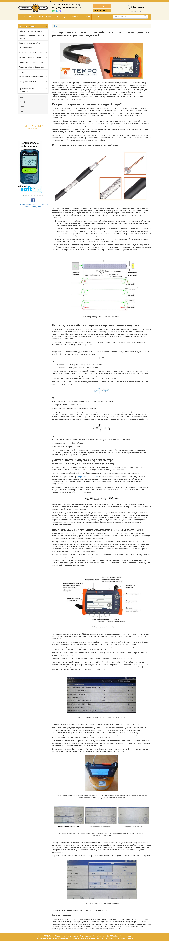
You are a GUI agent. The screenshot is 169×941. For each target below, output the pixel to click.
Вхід (131, 12)
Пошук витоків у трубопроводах (32, 67)
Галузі (58, 16)
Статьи (57, 26)
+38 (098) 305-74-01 (61, 7)
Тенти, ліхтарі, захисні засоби (33, 77)
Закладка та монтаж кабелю (33, 57)
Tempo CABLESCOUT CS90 (87, 476)
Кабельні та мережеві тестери (33, 31)
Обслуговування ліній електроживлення (33, 82)
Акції (21, 111)
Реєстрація (138, 12)
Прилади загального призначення (33, 90)
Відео (21, 107)
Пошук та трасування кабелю (33, 62)
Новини (22, 97)
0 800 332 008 (58, 4)
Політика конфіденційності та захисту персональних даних (33, 205)
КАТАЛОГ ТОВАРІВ (33, 26)
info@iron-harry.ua (102, 10)
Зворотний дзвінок (101, 6)
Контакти (97, 16)
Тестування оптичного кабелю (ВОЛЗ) (33, 37)
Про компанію (28, 16)
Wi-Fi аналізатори (26, 48)
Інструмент (33, 72)
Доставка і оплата (71, 16)
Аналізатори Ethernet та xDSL (33, 52)
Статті (22, 102)
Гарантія (86, 16)
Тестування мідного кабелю (33, 43)
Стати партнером (45, 16)
